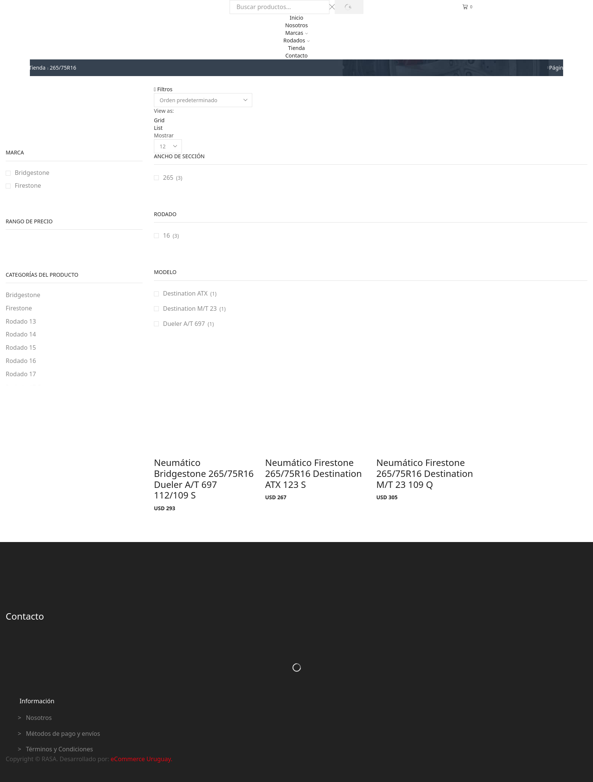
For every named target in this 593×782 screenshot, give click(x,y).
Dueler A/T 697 (184, 323)
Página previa (566, 67)
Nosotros (296, 25)
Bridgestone (32, 172)
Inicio (296, 17)
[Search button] (349, 7)
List (158, 127)
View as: (164, 110)
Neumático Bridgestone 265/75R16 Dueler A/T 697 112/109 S (204, 478)
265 (168, 177)
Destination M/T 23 (190, 308)
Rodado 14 (21, 334)
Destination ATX (185, 293)
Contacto (296, 55)
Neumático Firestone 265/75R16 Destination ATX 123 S (313, 473)
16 (166, 235)
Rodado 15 (21, 347)
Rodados (296, 40)
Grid (159, 120)
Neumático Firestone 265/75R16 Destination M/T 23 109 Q (424, 473)
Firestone (28, 185)
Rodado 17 (21, 374)
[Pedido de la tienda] (203, 100)
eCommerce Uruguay (141, 759)
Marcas (296, 32)
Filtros (163, 89)
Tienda (296, 47)
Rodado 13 (21, 321)
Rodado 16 (21, 361)
